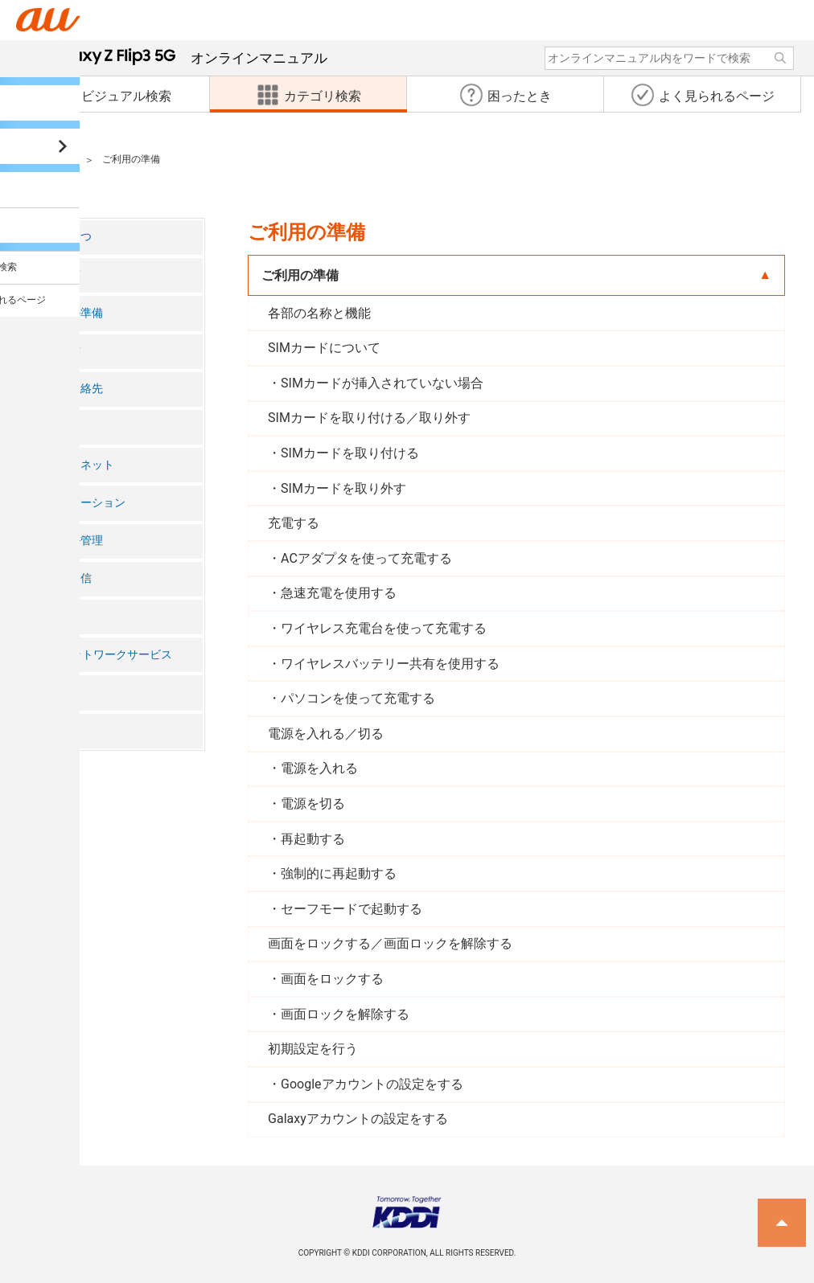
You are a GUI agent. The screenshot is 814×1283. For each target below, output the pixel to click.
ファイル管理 (69, 540)
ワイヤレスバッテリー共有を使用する (390, 663)
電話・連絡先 (69, 389)
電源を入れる (319, 768)
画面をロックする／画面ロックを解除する (390, 943)
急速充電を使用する (339, 593)
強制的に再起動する (339, 873)
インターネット (74, 465)
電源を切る (313, 803)
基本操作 (57, 351)
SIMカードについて (324, 347)
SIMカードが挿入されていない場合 (382, 383)
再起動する (313, 838)
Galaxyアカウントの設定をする (358, 1118)
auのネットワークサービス (103, 655)
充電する (293, 523)
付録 (46, 730)
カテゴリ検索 (45, 160)
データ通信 (63, 578)
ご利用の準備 (69, 313)
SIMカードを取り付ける (350, 453)
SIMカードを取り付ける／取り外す (369, 417)
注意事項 (57, 275)
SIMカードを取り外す (343, 488)
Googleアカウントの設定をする (372, 1084)
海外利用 (57, 692)
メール (52, 426)
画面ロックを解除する (345, 1014)
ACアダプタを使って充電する (366, 558)
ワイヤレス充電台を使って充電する (384, 628)
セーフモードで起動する (351, 908)
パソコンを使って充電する (358, 698)
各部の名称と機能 (319, 313)
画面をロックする (332, 978)
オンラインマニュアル (186, 58)
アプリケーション (80, 503)
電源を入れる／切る (326, 733)
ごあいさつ (63, 237)
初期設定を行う (313, 1048)
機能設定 (57, 616)
